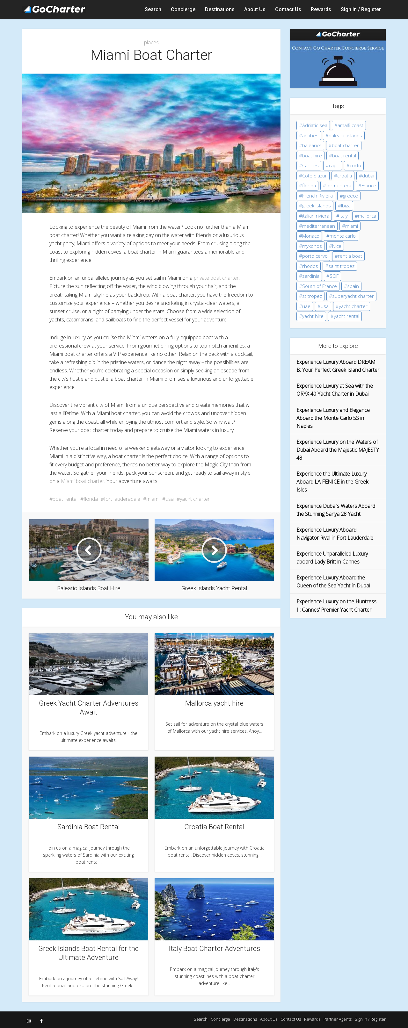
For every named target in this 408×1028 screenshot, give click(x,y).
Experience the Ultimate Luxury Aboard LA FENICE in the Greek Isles (332, 481)
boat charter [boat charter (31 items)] (345, 145)
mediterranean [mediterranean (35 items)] (318, 226)
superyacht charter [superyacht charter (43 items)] (353, 296)
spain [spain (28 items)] (353, 286)
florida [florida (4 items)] (309, 185)
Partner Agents (338, 1019)
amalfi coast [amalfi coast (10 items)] (350, 125)
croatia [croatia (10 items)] (344, 175)
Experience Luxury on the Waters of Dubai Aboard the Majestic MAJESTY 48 (337, 449)
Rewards (321, 9)
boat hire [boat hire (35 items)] (312, 155)
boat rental (65, 498)
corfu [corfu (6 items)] (355, 165)
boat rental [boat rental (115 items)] (344, 155)
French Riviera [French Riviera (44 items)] (317, 195)
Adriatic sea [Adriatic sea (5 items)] (314, 125)
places (151, 42)
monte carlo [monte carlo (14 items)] (343, 236)
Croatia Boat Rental (214, 827)
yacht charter (195, 498)
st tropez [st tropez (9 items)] (312, 296)
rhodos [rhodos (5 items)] (310, 266)
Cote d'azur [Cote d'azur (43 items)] (314, 175)
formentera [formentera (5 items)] (338, 185)
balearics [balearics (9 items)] (312, 145)
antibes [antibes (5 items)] (310, 135)
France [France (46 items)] (368, 185)
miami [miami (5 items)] (351, 226)
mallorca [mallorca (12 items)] (367, 215)
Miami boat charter (82, 481)
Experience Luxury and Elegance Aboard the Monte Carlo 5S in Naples (333, 417)
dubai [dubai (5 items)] (368, 175)
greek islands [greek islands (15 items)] (316, 205)
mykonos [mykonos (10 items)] (312, 246)
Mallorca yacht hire (214, 703)
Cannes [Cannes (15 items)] (310, 165)
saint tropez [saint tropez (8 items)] (341, 266)
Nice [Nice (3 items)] (336, 246)
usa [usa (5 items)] (325, 306)
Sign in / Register (361, 9)
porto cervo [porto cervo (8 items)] (315, 256)
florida (91, 498)
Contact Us (288, 9)
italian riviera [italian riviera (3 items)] (315, 215)
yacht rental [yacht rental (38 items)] (346, 316)
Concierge (183, 9)
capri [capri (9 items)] (334, 165)
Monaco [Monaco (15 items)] (310, 236)
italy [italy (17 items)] (343, 215)
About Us (255, 9)
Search (153, 9)
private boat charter (216, 277)
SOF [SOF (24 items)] (334, 276)
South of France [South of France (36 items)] (319, 286)
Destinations (220, 9)
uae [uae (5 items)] (306, 306)
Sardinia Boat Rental (88, 827)
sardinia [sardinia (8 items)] (310, 276)
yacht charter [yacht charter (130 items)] (353, 306)
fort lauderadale (122, 498)
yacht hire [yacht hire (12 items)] (313, 316)
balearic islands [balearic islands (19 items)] (345, 135)
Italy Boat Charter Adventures (214, 949)
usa (169, 498)
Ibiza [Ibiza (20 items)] (346, 205)
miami (152, 498)
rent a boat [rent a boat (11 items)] (350, 256)
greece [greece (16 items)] (350, 195)
